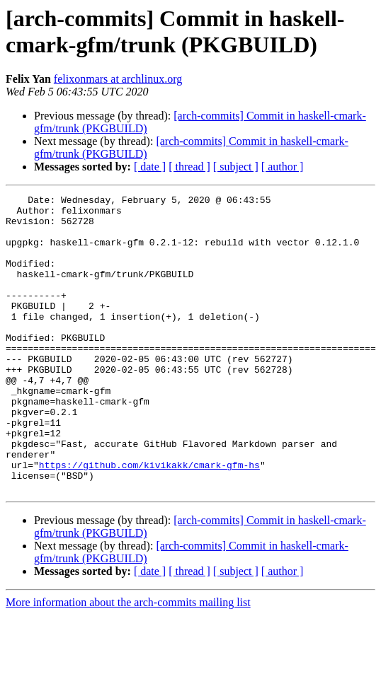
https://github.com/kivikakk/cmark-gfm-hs (149, 519)
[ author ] (282, 167)
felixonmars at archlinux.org (118, 79)
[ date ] (150, 167)
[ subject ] (235, 167)
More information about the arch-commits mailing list (128, 662)
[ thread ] (189, 167)
